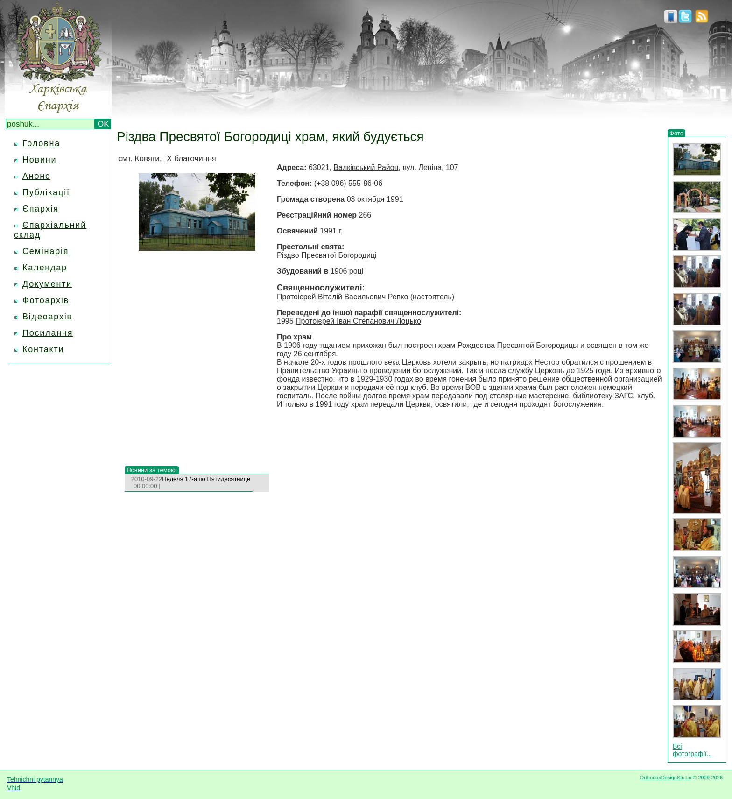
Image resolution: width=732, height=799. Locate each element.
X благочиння (191, 158)
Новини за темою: (152, 470)
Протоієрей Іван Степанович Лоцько (358, 321)
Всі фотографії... (692, 749)
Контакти (43, 349)
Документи (47, 284)
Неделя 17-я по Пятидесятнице (206, 478)
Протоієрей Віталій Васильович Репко (342, 297)
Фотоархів (45, 300)
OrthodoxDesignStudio (665, 777)
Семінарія (45, 251)
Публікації (46, 192)
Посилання (47, 333)
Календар (44, 267)
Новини (39, 159)
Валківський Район (365, 167)
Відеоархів (47, 316)
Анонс (36, 176)
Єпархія (40, 208)
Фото (676, 133)
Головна (41, 143)
